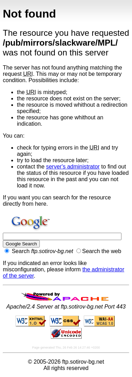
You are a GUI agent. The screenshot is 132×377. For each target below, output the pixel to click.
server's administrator (73, 167)
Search (39, 251)
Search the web (98, 251)
